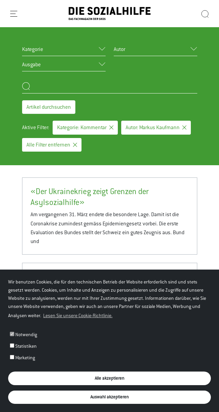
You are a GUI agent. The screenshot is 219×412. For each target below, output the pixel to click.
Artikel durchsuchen (48, 107)
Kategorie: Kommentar (85, 127)
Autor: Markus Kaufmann (156, 127)
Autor (119, 49)
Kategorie (32, 49)
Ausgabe (31, 64)
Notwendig (23, 334)
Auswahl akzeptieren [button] (109, 396)
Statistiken (23, 346)
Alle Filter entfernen (51, 144)
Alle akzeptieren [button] (109, 378)
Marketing (22, 358)
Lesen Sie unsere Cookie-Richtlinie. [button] (77, 315)
